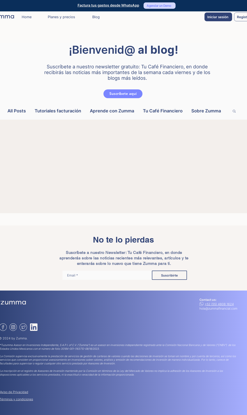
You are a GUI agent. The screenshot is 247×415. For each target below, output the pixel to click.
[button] (234, 111)
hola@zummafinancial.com (218, 308)
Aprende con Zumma (112, 111)
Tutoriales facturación (58, 111)
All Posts (16, 111)
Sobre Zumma (206, 111)
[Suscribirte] (169, 275)
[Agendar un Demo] (160, 5)
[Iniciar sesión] (218, 16)
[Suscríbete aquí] (122, 93)
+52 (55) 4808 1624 (219, 304)
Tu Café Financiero (163, 111)
